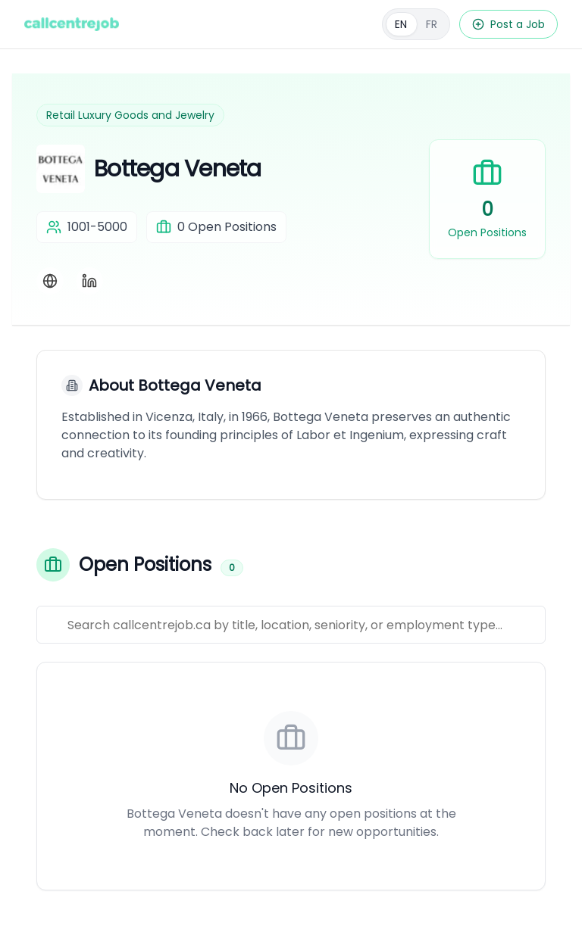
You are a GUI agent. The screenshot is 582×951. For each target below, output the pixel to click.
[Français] (416, 24)
